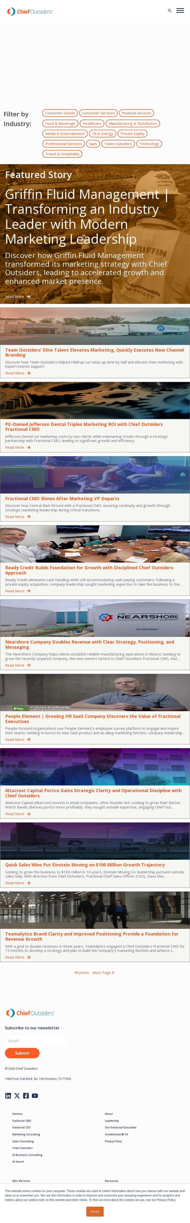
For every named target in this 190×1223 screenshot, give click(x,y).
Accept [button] (95, 1211)
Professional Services (63, 143)
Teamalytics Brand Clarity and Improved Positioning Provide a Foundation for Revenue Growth (92, 936)
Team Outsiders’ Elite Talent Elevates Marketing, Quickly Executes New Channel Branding (94, 352)
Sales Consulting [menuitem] (23, 1141)
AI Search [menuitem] (18, 1161)
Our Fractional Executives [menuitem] (121, 1127)
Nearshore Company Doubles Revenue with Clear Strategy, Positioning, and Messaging (89, 644)
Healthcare (92, 123)
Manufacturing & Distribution (133, 123)
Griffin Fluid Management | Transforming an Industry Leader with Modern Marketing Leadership (87, 216)
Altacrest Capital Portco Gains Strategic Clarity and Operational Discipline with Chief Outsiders (93, 793)
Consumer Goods (60, 112)
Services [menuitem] (17, 1114)
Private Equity (132, 133)
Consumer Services (98, 112)
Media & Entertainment (65, 133)
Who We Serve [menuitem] (21, 1181)
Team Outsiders (118, 143)
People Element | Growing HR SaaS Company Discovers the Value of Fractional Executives (93, 718)
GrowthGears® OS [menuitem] (116, 1134)
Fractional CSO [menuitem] (21, 1127)
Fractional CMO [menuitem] (21, 1120)
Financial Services (136, 112)
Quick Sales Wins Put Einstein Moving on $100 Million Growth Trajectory (85, 865)
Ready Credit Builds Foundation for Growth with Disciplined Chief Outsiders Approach (89, 570)
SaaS (93, 143)
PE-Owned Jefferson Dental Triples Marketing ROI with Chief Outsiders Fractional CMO (84, 426)
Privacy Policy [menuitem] (113, 1141)
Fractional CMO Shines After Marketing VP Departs (62, 498)
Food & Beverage (60, 123)
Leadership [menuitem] (112, 1120)
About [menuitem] (109, 1114)
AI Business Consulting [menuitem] (27, 1155)
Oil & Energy (102, 133)
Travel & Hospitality (62, 153)
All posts (81, 972)
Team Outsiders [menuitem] (22, 1148)
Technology (149, 143)
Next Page (104, 972)
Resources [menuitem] (111, 1181)
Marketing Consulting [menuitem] (26, 1134)
